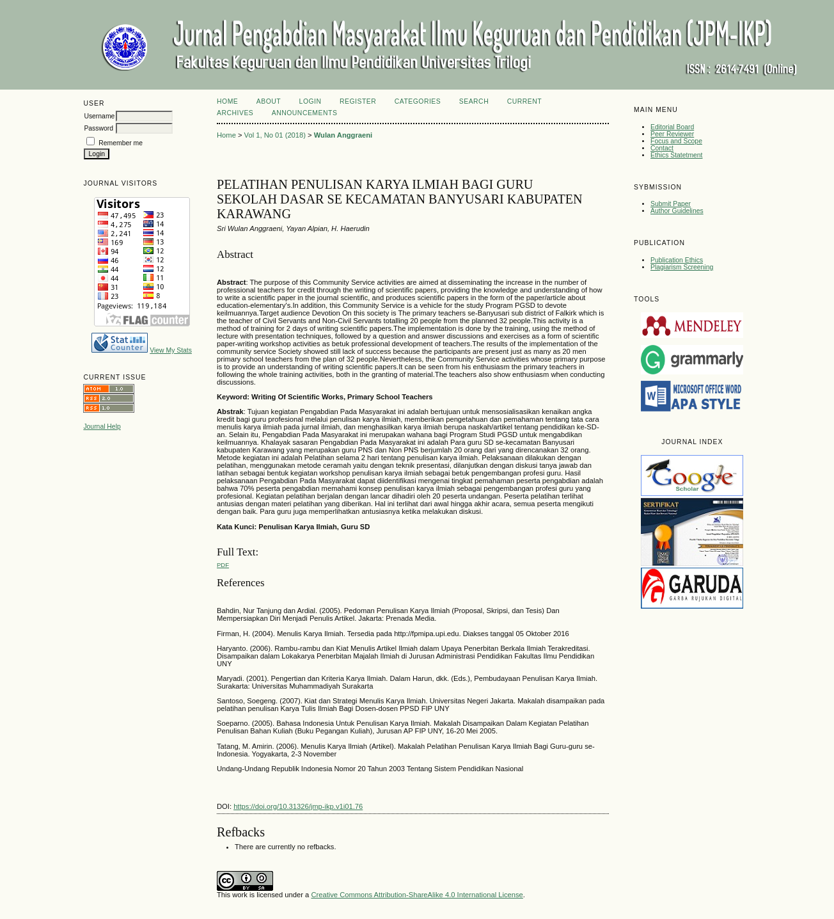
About (268, 101)
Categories (418, 101)
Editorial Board (672, 127)
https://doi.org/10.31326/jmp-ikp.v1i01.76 (298, 806)
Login (310, 101)
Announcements (305, 112)
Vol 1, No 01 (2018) (275, 135)
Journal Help (101, 426)
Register (358, 101)
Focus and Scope (676, 141)
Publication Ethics (676, 260)
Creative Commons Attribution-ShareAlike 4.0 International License (417, 895)
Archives (235, 112)
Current (524, 101)
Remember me (120, 143)
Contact (661, 148)
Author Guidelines (677, 210)
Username (99, 116)
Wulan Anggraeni (343, 135)
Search (474, 101)
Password (98, 128)
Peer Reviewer (672, 134)
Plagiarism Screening (681, 267)
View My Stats (171, 350)
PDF (223, 564)
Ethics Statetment (676, 155)
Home (227, 101)
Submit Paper (670, 203)
